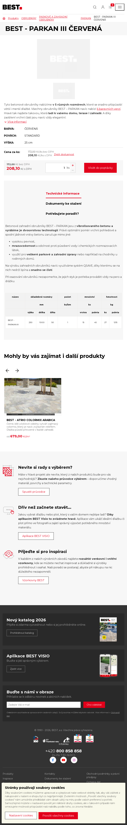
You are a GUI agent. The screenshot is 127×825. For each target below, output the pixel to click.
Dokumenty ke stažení (57, 778)
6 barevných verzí (109, 108)
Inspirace (8, 778)
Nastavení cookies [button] (21, 815)
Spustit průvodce (33, 491)
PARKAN (86, 18)
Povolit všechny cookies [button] (58, 815)
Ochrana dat (93, 782)
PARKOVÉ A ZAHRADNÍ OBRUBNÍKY (53, 18)
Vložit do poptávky (100, 167)
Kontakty (49, 773)
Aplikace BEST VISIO (36, 536)
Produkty (13, 18)
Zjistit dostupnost (64, 154)
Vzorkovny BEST (33, 580)
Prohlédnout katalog (22, 632)
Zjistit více (16, 668)
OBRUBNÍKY (28, 18)
